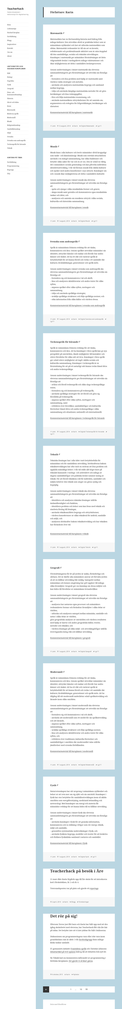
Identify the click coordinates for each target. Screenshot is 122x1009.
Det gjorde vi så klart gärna (81, 961)
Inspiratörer (11, 44)
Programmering (13, 166)
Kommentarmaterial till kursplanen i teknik (69, 534)
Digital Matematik (87, 126)
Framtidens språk (78, 949)
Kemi (9, 106)
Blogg (9, 40)
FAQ (8, 174)
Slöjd (9, 133)
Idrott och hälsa (13, 102)
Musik (9, 121)
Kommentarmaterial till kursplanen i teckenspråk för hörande (77, 418)
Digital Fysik (84, 857)
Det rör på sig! (63, 915)
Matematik (11, 110)
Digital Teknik (85, 547)
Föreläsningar (84, 902)
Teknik (9, 148)
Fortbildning (11, 36)
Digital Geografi (86, 651)
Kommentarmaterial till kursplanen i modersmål (71, 751)
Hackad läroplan (13, 33)
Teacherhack (15, 8)
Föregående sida (46, 989)
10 (81, 988)
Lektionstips (11, 29)
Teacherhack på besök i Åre (76, 870)
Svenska (10, 137)
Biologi (9, 77)
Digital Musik (85, 221)
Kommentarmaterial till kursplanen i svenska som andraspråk (77, 305)
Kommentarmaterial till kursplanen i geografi (70, 638)
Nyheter (76, 974)
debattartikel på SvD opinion (62, 952)
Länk (53, 126)
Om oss (9, 52)
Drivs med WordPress (58, 1004)
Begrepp (10, 170)
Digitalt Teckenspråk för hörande (92, 432)
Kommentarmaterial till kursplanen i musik (69, 207)
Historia (10, 98)
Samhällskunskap (13, 129)
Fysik (9, 85)
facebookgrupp (85, 939)
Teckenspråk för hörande (16, 144)
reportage (94, 888)
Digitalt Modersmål (87, 765)
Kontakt (10, 48)
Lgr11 (99, 126)
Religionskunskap (13, 125)
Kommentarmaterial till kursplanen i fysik (68, 843)
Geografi (10, 88)
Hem (9, 25)
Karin (76, 126)
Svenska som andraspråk (16, 140)
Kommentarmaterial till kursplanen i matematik (71, 112)
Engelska (10, 81)
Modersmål (11, 117)
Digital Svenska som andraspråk (91, 319)
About (9, 56)
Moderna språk (12, 114)
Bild (8, 73)
